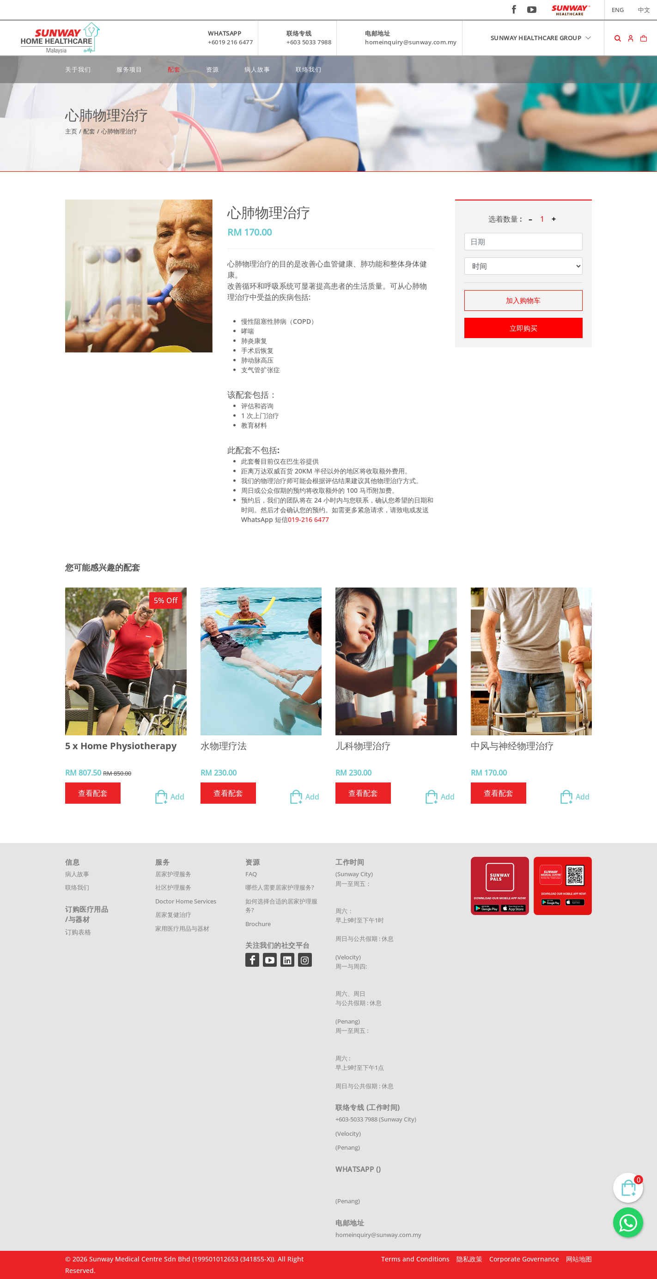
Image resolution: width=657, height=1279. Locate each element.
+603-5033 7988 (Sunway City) (375, 1119)
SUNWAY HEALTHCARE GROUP (541, 38)
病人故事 (257, 69)
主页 (71, 131)
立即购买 (523, 328)
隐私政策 (469, 1259)
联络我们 (309, 69)
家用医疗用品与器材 (182, 928)
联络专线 (298, 33)
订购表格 (78, 931)
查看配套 (93, 793)
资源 (212, 69)
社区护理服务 (173, 887)
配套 (174, 69)
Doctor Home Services (185, 901)
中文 (644, 10)
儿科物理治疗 (363, 746)
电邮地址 (377, 33)
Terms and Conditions (415, 1259)
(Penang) (347, 1147)
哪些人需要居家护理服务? (279, 887)
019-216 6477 (308, 519)
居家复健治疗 (173, 914)
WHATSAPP (224, 33)
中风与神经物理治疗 (512, 746)
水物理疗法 (224, 746)
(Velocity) (348, 1133)
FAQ (251, 874)
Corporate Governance (524, 1259)
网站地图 (579, 1259)
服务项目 (129, 69)
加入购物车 (523, 300)
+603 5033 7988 (308, 42)
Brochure (258, 924)
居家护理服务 (173, 874)
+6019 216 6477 (230, 42)
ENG (618, 10)
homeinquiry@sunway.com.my (411, 42)
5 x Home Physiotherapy (120, 746)
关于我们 (78, 69)
